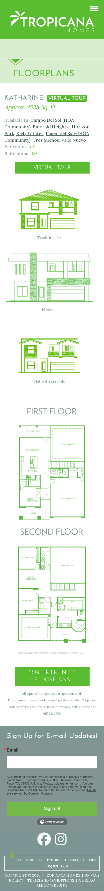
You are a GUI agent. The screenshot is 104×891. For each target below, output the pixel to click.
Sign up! (52, 808)
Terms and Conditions (50, 880)
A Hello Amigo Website (66, 883)
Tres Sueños (46, 140)
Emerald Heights (51, 126)
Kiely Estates (30, 133)
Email (13, 750)
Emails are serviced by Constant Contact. (51, 791)
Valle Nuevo (73, 140)
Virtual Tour (52, 167)
